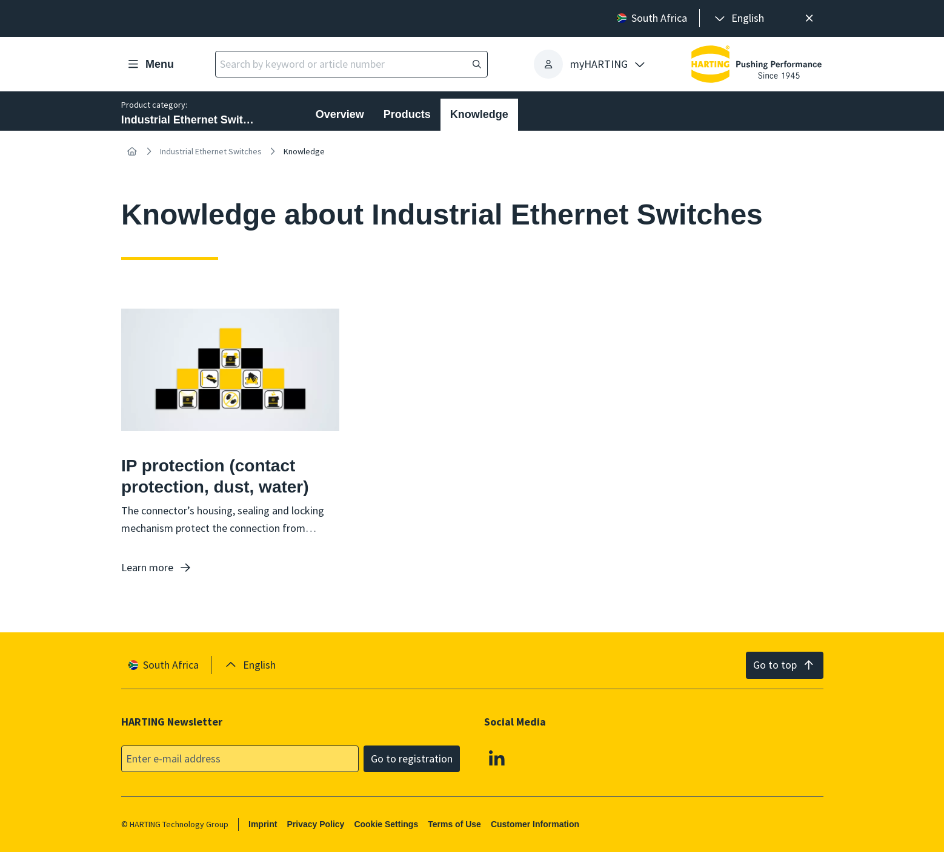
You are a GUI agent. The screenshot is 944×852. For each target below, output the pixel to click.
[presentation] (738, 18)
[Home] (132, 151)
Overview (340, 114)
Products (407, 114)
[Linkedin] (497, 757)
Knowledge (479, 114)
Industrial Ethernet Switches (211, 151)
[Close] (809, 18)
